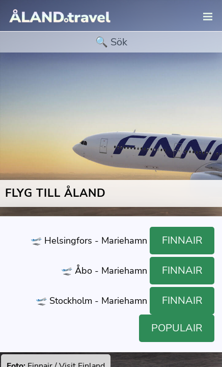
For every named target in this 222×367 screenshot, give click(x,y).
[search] (111, 42)
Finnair (182, 240)
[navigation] (207, 17)
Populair (176, 328)
